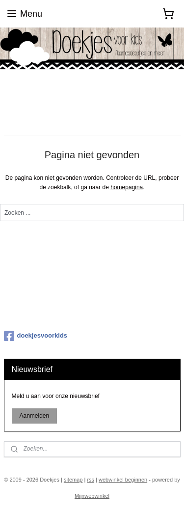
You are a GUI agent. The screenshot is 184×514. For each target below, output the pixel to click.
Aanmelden (34, 415)
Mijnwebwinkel (92, 496)
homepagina (126, 187)
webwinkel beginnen (123, 480)
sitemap (73, 480)
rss (90, 480)
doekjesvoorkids (36, 336)
